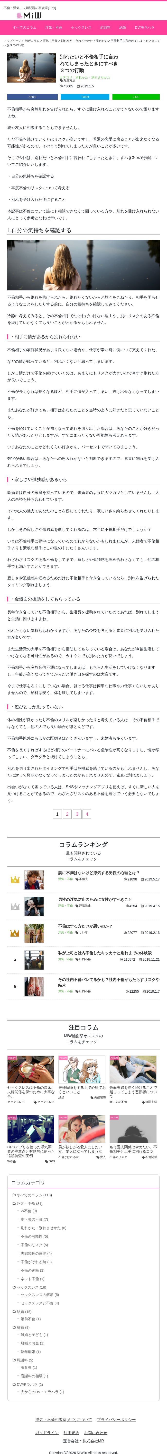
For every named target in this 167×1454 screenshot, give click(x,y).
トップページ (12, 36)
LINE (136, 92)
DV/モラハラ (144, 25)
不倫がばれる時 (68, 1152)
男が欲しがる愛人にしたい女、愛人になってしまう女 (80, 1144)
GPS (52, 1156)
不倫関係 (151, 1152)
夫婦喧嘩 (100, 1092)
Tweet (85, 92)
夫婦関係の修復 (33, 1248)
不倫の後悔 (30, 1265)
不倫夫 (83, 874)
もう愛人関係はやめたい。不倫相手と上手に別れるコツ (133, 1144)
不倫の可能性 (32, 1231)
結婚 (122, 25)
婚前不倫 (28, 1314)
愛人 (103, 1152)
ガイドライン (47, 1428)
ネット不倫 (30, 1274)
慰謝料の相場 (32, 1371)
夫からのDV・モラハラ (40, 1387)
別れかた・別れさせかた (92, 72)
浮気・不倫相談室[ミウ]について (63, 1415)
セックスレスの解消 (37, 1290)
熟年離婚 (28, 1347)
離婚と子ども (32, 1330)
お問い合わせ (95, 1428)
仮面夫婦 (151, 1097)
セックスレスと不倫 (37, 1298)
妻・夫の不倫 (118, 1097)
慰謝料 (105, 25)
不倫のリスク (118, 1152)
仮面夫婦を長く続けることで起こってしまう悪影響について (133, 1087)
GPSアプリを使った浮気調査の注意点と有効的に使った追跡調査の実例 (31, 1146)
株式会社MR (93, 1436)
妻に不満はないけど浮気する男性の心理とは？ (99, 868)
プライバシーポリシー (116, 1415)
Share (32, 92)
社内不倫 (85, 954)
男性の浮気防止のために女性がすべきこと (95, 895)
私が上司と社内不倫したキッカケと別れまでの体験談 (105, 948)
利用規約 (71, 1428)
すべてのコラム (25, 25)
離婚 (20, 1322)
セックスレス (80, 25)
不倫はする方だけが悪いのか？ (85, 921)
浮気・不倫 (54, 25)
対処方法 (69, 75)
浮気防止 (85, 901)
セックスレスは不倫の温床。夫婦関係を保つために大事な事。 (31, 1087)
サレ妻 (83, 927)
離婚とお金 (30, 1338)
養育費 (26, 1363)
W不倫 (11, 1156)
